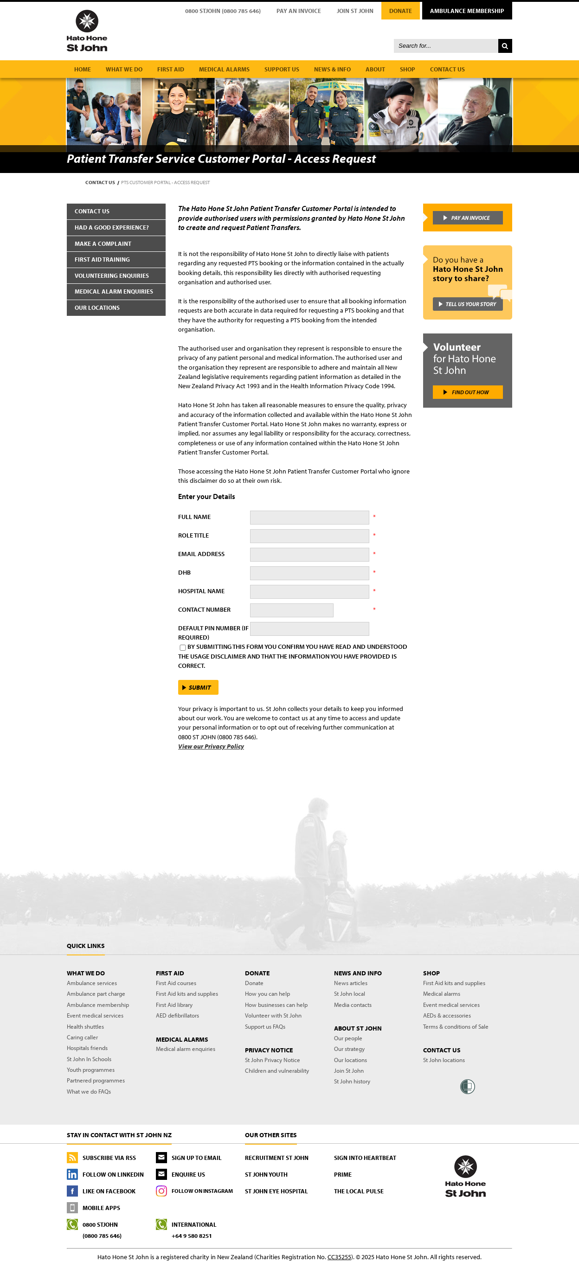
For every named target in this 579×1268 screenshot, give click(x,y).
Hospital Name (201, 591)
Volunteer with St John (273, 1015)
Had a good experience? (112, 227)
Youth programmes (91, 1069)
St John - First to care (465, 1175)
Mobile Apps (101, 1207)
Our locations (97, 307)
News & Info (332, 69)
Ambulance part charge (96, 993)
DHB (184, 572)
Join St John (355, 10)
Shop (407, 69)
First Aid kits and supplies (187, 993)
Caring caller (82, 1037)
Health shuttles (85, 1026)
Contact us (447, 69)
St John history (352, 1081)
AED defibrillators (177, 1015)
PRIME (343, 1174)
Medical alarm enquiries (114, 291)
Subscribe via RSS (109, 1157)
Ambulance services (92, 982)
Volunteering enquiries (112, 275)
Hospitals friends (87, 1047)
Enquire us (188, 1174)
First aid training (102, 259)
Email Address (201, 554)
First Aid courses (176, 982)
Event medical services (95, 1015)
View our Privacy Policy (211, 746)
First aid (170, 69)
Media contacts (353, 1004)
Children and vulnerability (277, 1070)
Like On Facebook (109, 1191)
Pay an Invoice (299, 10)
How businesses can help (276, 1004)
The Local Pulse (359, 1191)
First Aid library (174, 1004)
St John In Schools (89, 1059)
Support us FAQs (265, 1026)
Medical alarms (224, 69)
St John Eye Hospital (276, 1191)
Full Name (194, 516)
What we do (124, 69)
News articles (350, 982)
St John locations (444, 1059)
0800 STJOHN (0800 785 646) (223, 10)
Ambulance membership (98, 1004)
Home (82, 69)
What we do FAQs (89, 1091)
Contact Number (204, 609)
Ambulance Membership (467, 10)
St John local (349, 993)
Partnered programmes (96, 1080)
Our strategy (349, 1048)
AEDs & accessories (447, 1015)
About (375, 69)
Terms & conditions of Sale (456, 1026)
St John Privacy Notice (272, 1059)
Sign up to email (197, 1157)
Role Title (193, 535)
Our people (348, 1038)
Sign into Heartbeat (365, 1157)
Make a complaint (103, 243)
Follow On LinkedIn (113, 1174)
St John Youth (266, 1174)
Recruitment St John (277, 1157)
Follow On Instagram (202, 1190)
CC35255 (339, 1257)
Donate (400, 10)
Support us (281, 69)
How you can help (267, 993)
